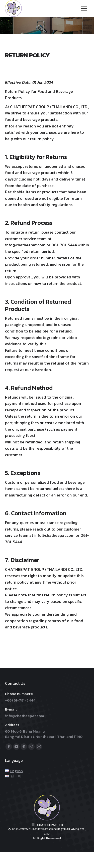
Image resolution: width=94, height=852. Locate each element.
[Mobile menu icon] (84, 9)
